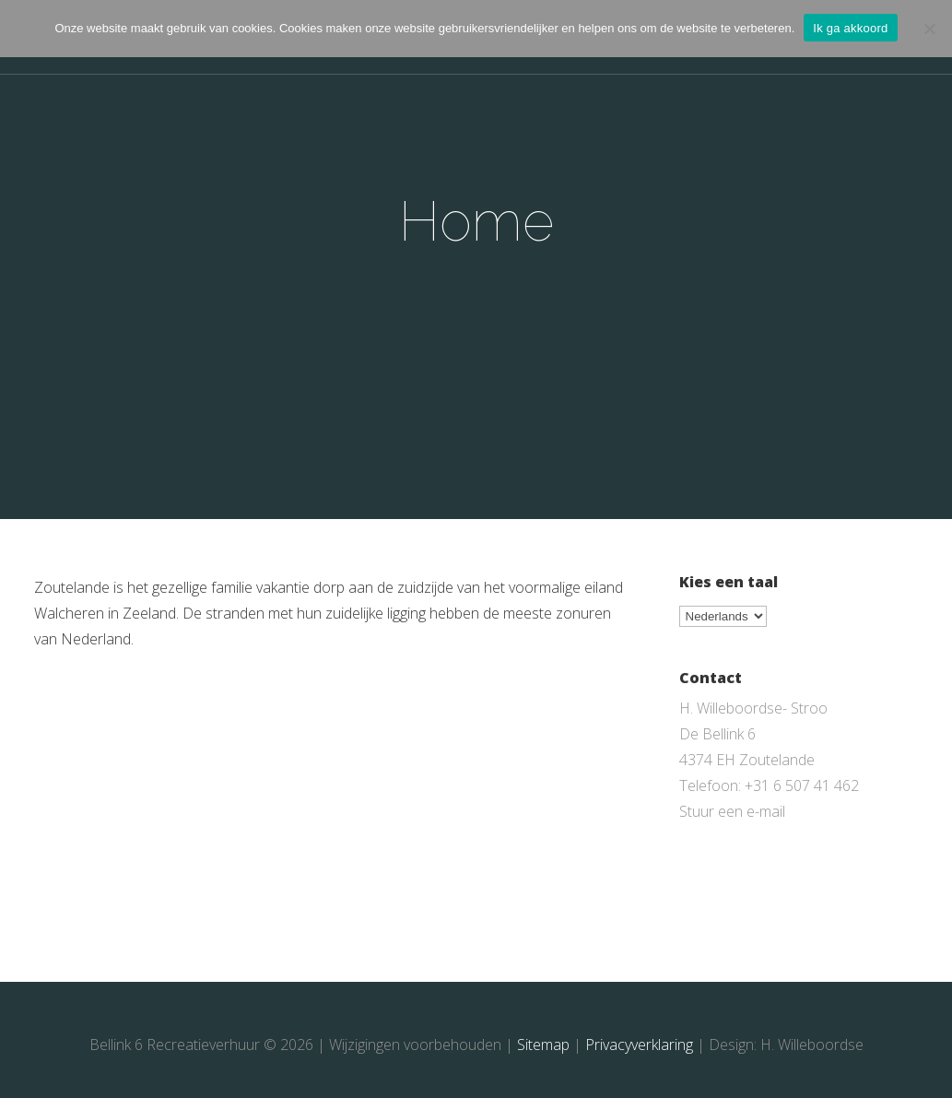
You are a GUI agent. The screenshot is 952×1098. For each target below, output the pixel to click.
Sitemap (543, 1044)
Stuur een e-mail (732, 811)
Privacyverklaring (639, 1044)
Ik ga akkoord (850, 28)
